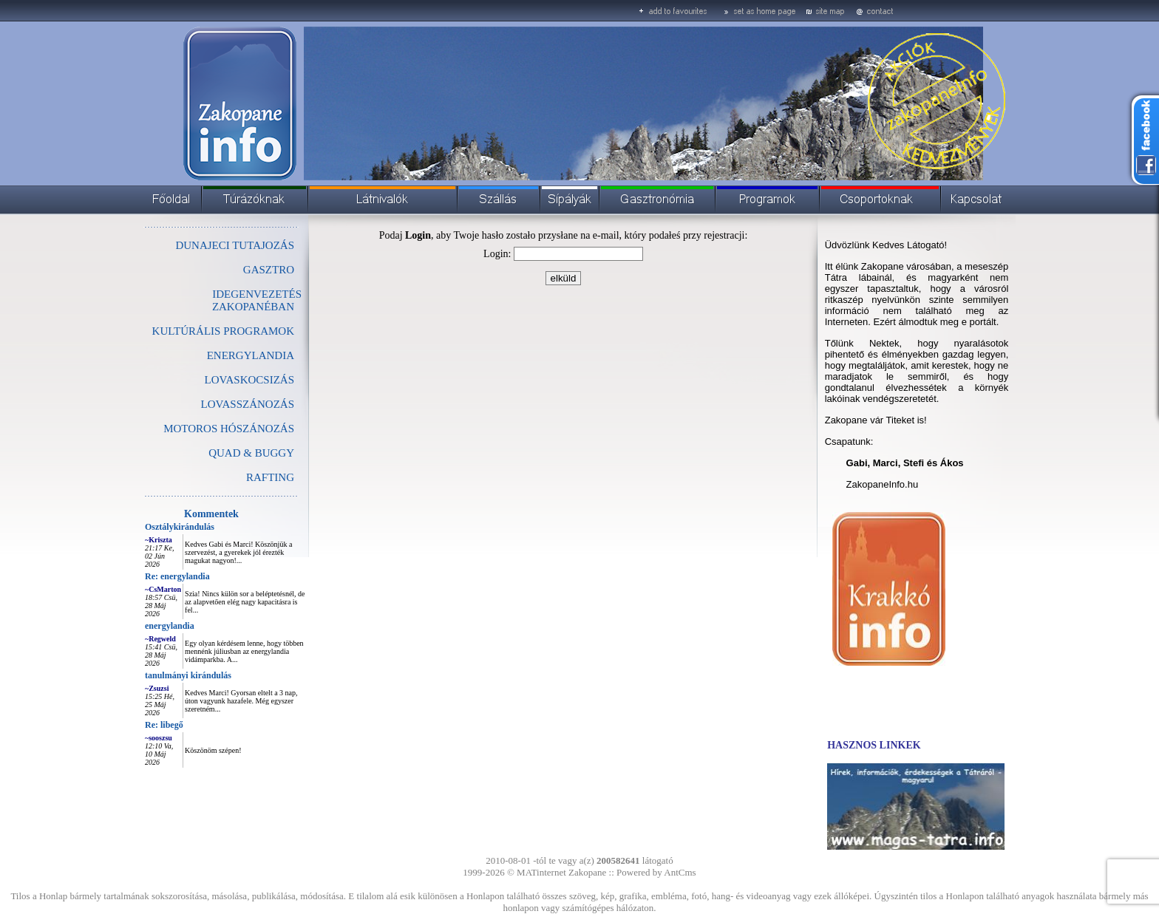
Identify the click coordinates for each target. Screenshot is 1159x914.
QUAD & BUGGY (251, 453)
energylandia (169, 626)
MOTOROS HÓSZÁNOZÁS (228, 428)
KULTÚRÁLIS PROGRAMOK (223, 331)
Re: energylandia (177, 576)
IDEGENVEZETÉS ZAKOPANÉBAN (257, 300)
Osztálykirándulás (179, 527)
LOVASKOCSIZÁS (249, 380)
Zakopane (587, 872)
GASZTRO (268, 270)
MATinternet (541, 872)
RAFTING (270, 477)
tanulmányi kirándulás (188, 675)
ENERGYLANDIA (250, 355)
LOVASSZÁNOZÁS (247, 404)
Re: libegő (164, 725)
